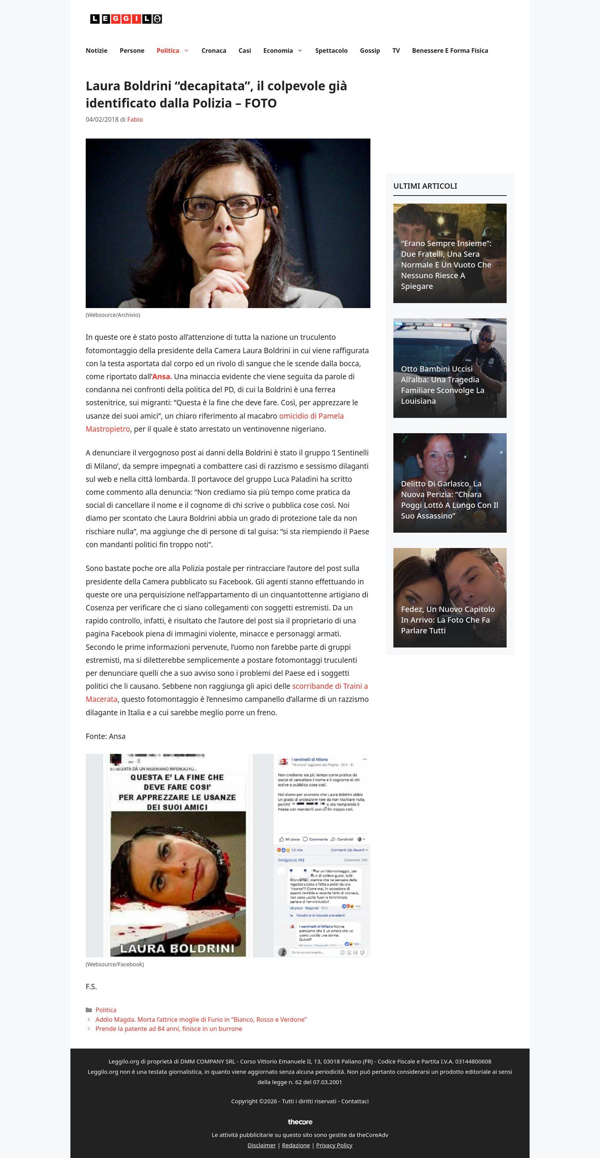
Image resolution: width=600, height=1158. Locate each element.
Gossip (370, 50)
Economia (286, 50)
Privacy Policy (334, 1145)
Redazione (296, 1145)
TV (396, 50)
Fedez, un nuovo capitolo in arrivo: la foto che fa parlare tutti (448, 620)
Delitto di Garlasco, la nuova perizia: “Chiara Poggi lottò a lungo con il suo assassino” (449, 499)
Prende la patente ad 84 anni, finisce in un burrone (169, 1028)
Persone (132, 50)
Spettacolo (331, 50)
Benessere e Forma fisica (450, 50)
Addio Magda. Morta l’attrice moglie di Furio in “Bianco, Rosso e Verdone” (201, 1019)
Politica (176, 50)
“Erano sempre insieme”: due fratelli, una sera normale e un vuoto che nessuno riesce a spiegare (446, 264)
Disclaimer (262, 1145)
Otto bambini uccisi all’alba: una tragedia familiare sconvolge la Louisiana (442, 385)
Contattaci (355, 1101)
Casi (245, 50)
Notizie (97, 50)
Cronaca (214, 50)
